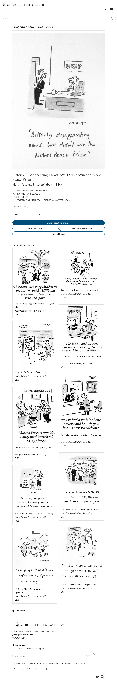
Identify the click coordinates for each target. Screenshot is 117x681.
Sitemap (50, 668)
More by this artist (35, 228)
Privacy (43, 668)
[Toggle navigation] (111, 9)
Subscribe (89, 655)
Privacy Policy (59, 663)
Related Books (59, 233)
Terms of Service (74, 663)
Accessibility (35, 668)
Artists (23, 26)
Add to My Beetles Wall (82, 228)
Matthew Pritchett (35, 26)
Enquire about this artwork (58, 222)
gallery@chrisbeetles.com (23, 634)
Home (15, 26)
